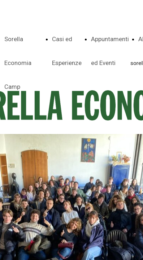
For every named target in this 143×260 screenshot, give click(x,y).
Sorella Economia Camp (17, 62)
